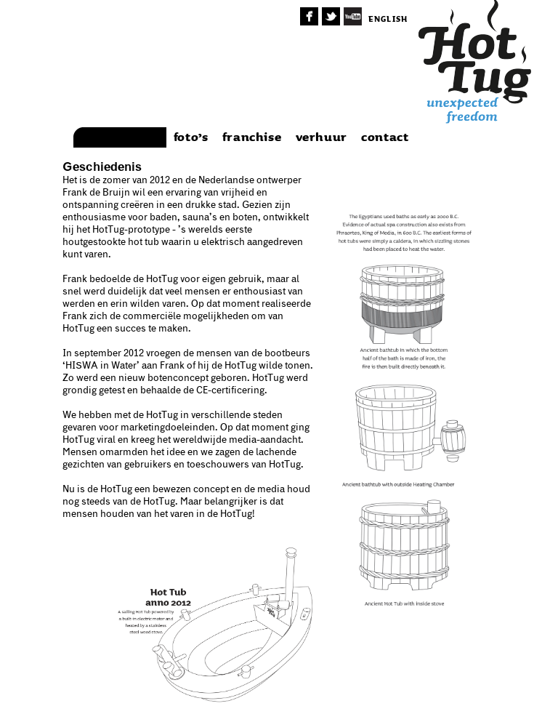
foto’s (191, 137)
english (387, 19)
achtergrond (120, 137)
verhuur (321, 137)
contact (384, 137)
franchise (251, 137)
